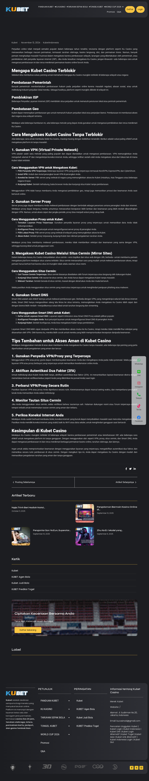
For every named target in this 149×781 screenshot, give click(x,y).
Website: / (115, 707)
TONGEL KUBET (97, 6)
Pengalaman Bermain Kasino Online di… (117, 508)
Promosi (111, 11)
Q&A (119, 11)
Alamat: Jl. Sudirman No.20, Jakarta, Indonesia (123, 714)
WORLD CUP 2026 (113, 6)
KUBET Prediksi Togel (88, 726)
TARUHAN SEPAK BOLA (78, 6)
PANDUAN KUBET (46, 6)
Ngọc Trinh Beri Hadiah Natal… (28, 507)
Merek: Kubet (116, 701)
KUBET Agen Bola (86, 709)
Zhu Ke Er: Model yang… (110, 530)
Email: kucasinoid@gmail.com (125, 720)
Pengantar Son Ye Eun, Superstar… (52, 530)
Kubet (15, 42)
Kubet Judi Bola (85, 717)
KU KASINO (61, 6)
